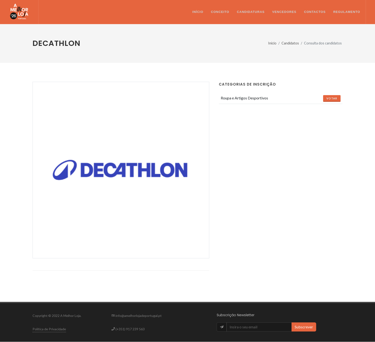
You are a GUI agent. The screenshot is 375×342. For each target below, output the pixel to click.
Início (272, 43)
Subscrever (304, 327)
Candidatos (290, 43)
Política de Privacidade (49, 329)
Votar (331, 98)
